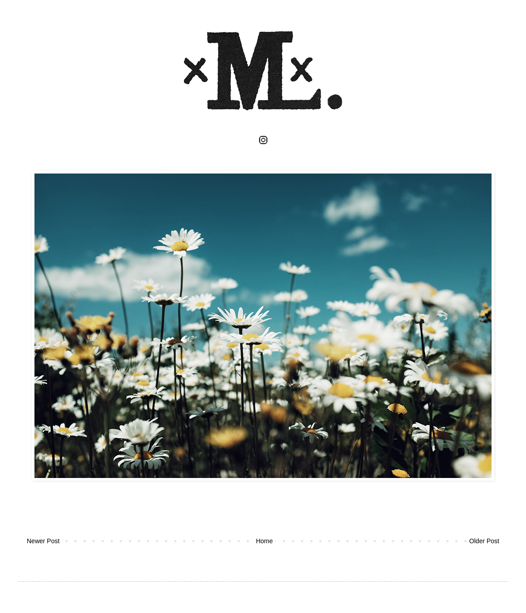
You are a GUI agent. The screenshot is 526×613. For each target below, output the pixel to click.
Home (264, 541)
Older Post (484, 541)
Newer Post (43, 541)
